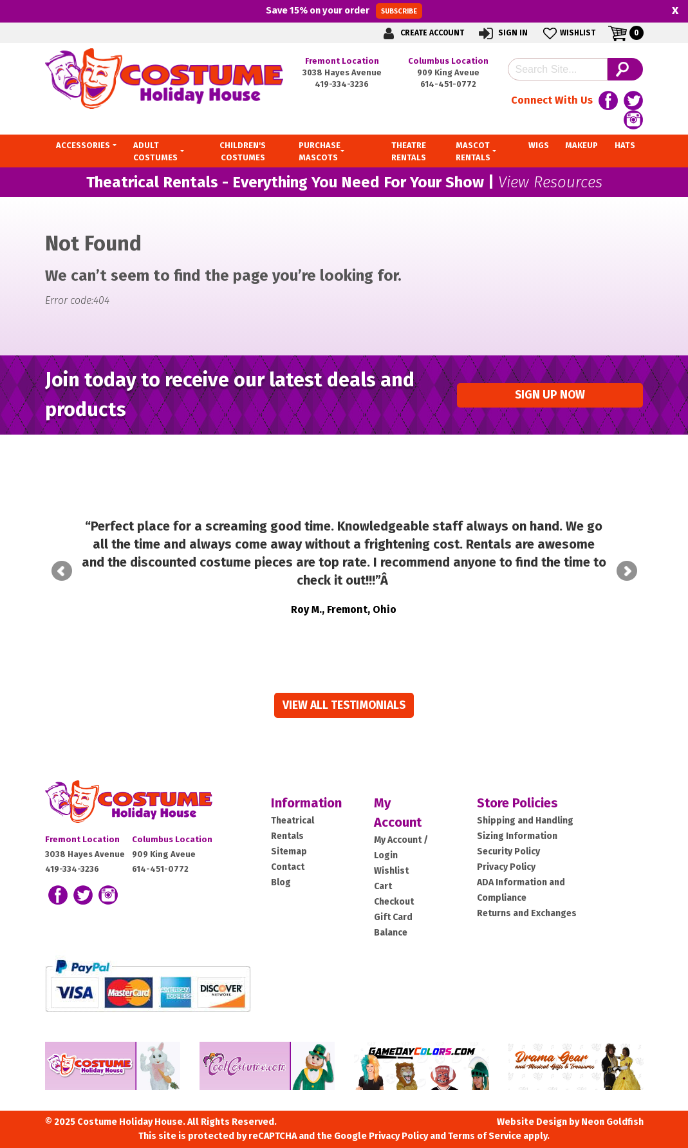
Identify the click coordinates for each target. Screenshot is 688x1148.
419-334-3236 (342, 84)
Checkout (394, 901)
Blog (281, 882)
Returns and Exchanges (527, 913)
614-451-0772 (448, 84)
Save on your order (344, 11)
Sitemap (289, 851)
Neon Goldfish (612, 1121)
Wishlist (568, 33)
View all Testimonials (344, 705)
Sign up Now (550, 395)
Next (627, 571)
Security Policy (508, 851)
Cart (383, 886)
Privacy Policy (506, 866)
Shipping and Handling (525, 820)
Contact (287, 866)
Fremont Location (342, 61)
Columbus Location (448, 61)
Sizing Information (517, 836)
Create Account (421, 33)
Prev (61, 571)
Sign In (502, 33)
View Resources (550, 182)
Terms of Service (484, 1136)
